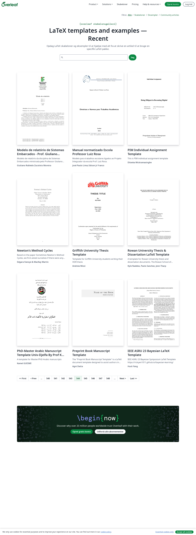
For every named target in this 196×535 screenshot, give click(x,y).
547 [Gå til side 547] (100, 378)
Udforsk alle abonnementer (110, 431)
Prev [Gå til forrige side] (33, 378)
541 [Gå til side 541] (55, 378)
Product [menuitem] (92, 4)
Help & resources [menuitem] (151, 4)
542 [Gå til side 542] (63, 378)
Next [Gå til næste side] (123, 378)
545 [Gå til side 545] (85, 378)
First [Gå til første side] (22, 378)
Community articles (170, 15)
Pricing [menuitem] (135, 4)
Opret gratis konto (81, 431)
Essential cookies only (165, 532)
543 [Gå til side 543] (70, 378)
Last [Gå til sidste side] (133, 378)
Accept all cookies (184, 532)
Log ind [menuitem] (188, 4)
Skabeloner (139, 15)
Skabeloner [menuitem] (122, 4)
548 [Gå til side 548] (108, 378)
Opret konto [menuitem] (173, 4)
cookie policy (106, 532)
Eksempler (153, 15)
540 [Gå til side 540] (48, 378)
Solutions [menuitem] (106, 4)
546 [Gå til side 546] (93, 378)
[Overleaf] (10, 4)
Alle (130, 15)
